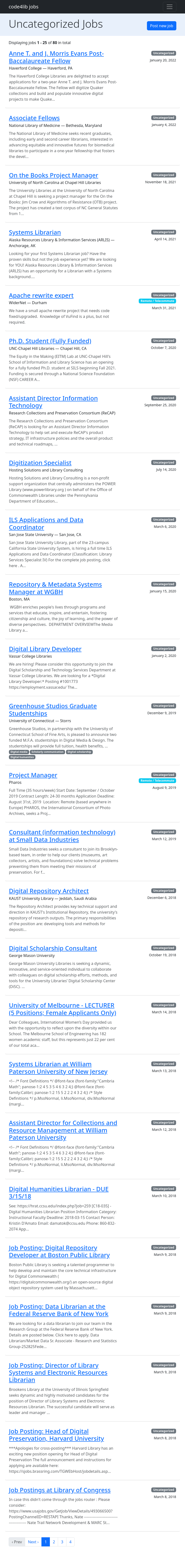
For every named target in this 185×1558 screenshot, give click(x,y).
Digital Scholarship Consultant (53, 948)
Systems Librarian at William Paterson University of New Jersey (58, 1067)
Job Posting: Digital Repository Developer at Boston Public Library (59, 1251)
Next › (33, 1542)
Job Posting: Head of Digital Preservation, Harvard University (56, 1434)
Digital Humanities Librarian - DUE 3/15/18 (59, 1192)
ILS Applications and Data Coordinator (46, 523)
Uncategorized (163, 53)
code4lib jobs (24, 6)
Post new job (161, 25)
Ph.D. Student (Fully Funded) (50, 341)
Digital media (19, 751)
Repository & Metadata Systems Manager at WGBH (55, 588)
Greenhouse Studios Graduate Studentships (53, 709)
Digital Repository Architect (49, 891)
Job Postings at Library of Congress (60, 1490)
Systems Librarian (35, 232)
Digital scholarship (79, 751)
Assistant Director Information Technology (53, 401)
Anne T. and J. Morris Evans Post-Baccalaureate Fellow (56, 57)
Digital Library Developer (45, 649)
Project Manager (33, 775)
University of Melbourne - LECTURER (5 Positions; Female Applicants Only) (62, 1008)
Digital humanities (22, 757)
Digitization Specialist (40, 462)
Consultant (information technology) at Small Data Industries (62, 835)
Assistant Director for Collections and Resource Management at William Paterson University (63, 1130)
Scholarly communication (48, 751)
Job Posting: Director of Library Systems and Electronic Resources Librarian (58, 1372)
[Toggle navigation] (169, 7)
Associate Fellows (34, 118)
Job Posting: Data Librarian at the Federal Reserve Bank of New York (58, 1310)
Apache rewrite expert (41, 295)
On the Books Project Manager (53, 175)
